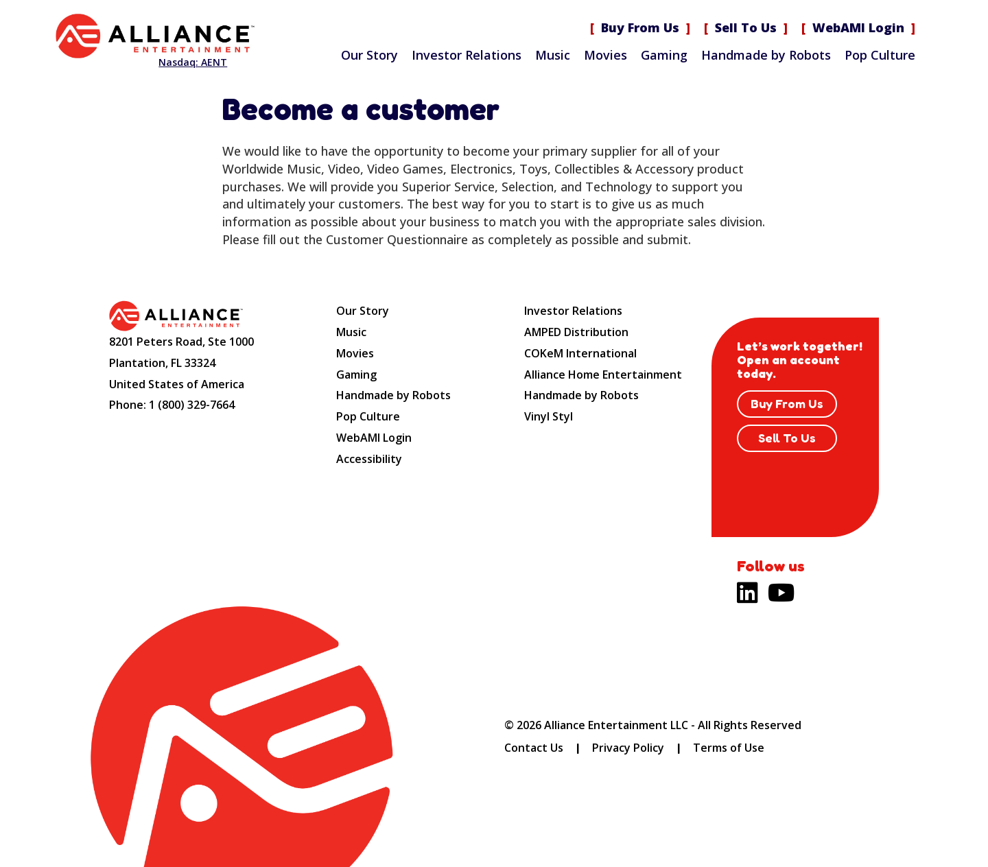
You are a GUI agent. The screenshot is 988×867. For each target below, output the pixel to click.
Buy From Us (640, 27)
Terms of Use (728, 747)
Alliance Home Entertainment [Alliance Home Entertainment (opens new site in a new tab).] (603, 374)
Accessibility (369, 458)
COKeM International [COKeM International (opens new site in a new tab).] (580, 353)
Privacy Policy (628, 747)
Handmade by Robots (766, 55)
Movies (605, 55)
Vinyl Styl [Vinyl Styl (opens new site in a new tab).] (548, 416)
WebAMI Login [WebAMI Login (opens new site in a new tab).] (858, 27)
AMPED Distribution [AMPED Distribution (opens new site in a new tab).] (576, 332)
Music (552, 55)
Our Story (369, 55)
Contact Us (533, 747)
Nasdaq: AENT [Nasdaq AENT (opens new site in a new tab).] (192, 62)
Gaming (664, 55)
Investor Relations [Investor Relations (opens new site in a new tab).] (466, 55)
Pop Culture (880, 55)
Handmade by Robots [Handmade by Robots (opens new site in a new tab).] (581, 395)
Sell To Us (746, 27)
